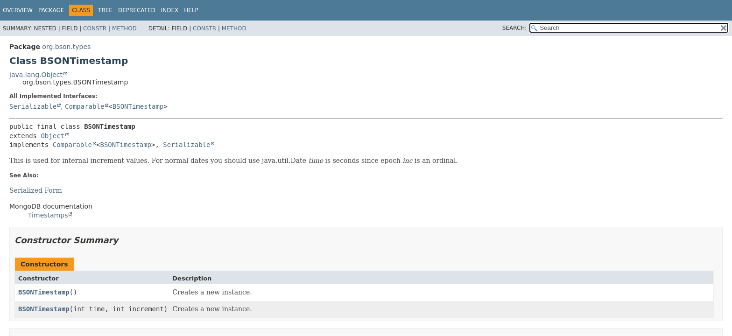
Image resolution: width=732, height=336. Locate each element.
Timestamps (48, 215)
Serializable (32, 106)
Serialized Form (35, 190)
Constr (94, 28)
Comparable (84, 106)
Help (191, 10)
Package (51, 10)
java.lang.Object (36, 74)
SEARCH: (514, 28)
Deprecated (136, 10)
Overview (18, 10)
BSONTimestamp (138, 106)
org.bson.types (66, 46)
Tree (105, 10)
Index (170, 10)
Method (124, 28)
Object (52, 136)
